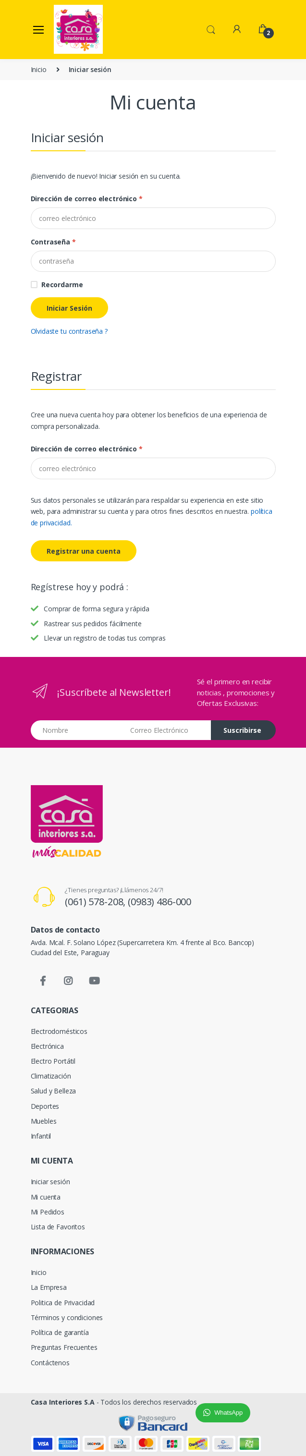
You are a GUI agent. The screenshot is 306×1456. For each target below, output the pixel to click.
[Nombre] (77, 730)
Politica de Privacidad (63, 1302)
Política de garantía (60, 1332)
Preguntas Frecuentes (64, 1347)
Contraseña (53, 241)
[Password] (153, 261)
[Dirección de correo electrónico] (153, 218)
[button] (211, 29)
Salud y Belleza (53, 1090)
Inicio (39, 69)
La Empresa (49, 1287)
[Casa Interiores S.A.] (78, 29)
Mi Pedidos (48, 1211)
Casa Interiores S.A (63, 1402)
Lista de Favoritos (58, 1226)
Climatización (51, 1075)
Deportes (45, 1106)
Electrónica (47, 1046)
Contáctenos (50, 1362)
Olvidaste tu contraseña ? (69, 331)
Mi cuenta (46, 1196)
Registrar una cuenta (84, 551)
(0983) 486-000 (159, 901)
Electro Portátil (53, 1061)
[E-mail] (153, 468)
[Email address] (166, 730)
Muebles (44, 1121)
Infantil (41, 1136)
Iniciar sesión (50, 1181)
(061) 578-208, (96, 901)
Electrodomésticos (59, 1031)
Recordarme (62, 284)
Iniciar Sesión (69, 308)
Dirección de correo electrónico (87, 198)
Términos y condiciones (67, 1317)
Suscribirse (242, 730)
